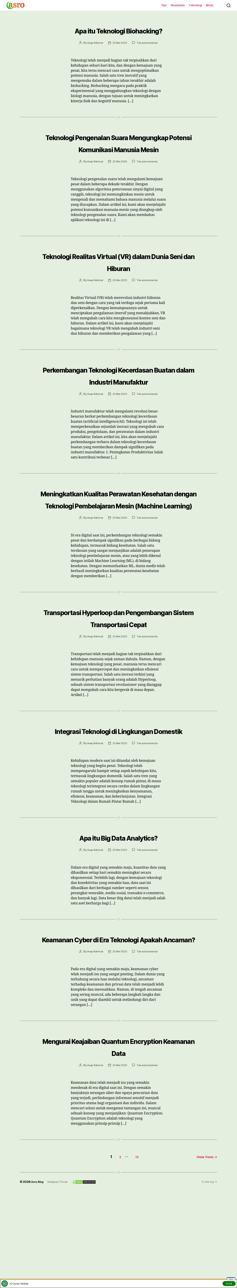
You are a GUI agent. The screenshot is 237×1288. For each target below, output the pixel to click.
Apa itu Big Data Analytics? (118, 908)
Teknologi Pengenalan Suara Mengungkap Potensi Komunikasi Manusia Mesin (118, 148)
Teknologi (195, 5)
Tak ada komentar (148, 42)
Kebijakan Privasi (60, 1263)
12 (133, 1238)
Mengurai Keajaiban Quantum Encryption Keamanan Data (118, 1129)
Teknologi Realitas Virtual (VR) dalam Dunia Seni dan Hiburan (118, 272)
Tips (164, 5)
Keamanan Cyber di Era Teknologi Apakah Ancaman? (118, 1015)
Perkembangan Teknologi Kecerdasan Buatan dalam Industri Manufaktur (118, 392)
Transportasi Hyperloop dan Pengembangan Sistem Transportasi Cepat (118, 670)
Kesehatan (178, 5)
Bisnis (209, 5)
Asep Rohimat (94, 42)
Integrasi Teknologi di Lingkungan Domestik (118, 795)
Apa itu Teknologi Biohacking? (118, 29)
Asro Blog (38, 1263)
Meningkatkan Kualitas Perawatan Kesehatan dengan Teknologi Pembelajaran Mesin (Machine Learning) (118, 534)
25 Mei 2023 (120, 42)
